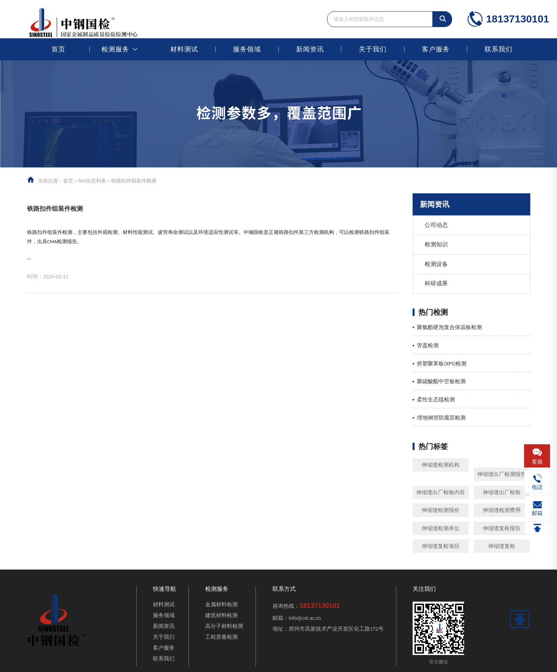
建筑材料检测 (221, 615)
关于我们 (373, 49)
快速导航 (164, 589)
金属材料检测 (221, 604)
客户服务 (436, 49)
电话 (537, 487)
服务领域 (247, 49)
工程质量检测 (221, 637)
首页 (58, 49)
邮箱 (537, 513)
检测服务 (115, 49)
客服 (537, 462)
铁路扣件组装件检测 (55, 208)
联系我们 (498, 49)
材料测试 (184, 49)
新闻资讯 (310, 49)
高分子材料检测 (224, 626)
